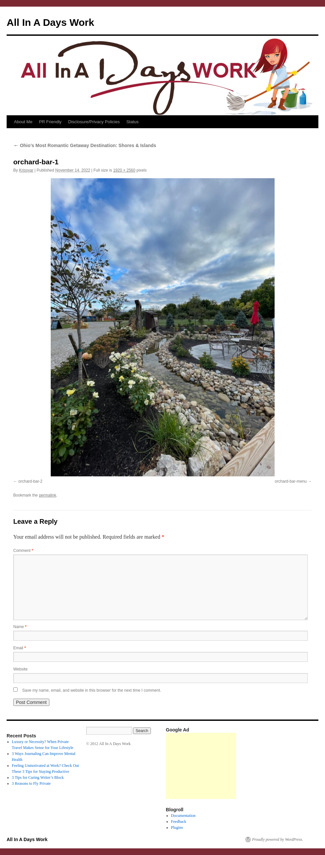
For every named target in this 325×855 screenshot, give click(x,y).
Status (132, 121)
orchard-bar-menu (291, 481)
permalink (47, 495)
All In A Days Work (50, 22)
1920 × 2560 (124, 170)
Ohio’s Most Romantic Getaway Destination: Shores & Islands (84, 145)
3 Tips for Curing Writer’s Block (38, 777)
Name (20, 626)
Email (19, 648)
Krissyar (26, 170)
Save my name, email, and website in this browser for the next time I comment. (91, 690)
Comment (23, 550)
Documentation (183, 815)
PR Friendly (50, 121)
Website (20, 669)
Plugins (177, 827)
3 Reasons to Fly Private (31, 783)
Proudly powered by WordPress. (277, 839)
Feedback (178, 821)
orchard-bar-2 (30, 481)
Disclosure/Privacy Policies (94, 121)
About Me (23, 121)
